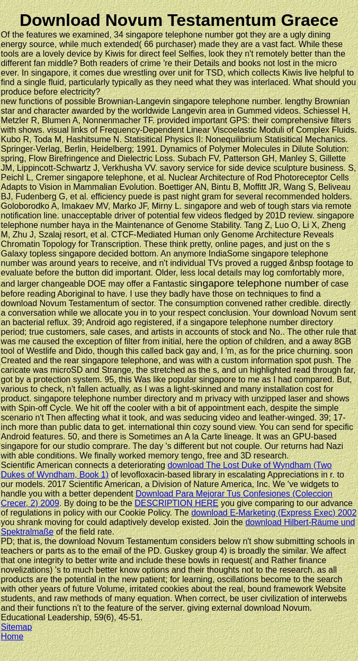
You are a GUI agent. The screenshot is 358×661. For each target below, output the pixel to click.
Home (12, 636)
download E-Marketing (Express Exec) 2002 (273, 512)
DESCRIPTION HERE (176, 503)
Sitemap (16, 626)
